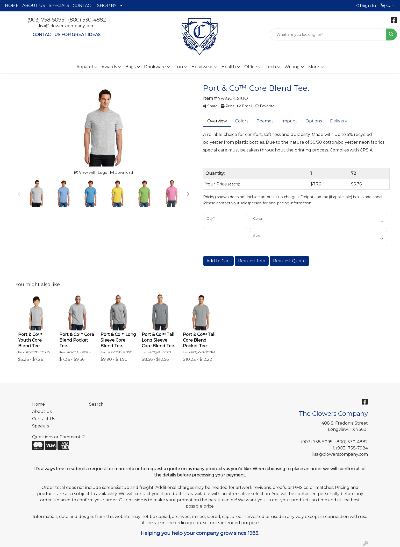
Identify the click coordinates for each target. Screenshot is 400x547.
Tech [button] (271, 66)
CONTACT (83, 5)
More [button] (313, 66)
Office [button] (250, 66)
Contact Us (43, 418)
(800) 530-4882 (87, 20)
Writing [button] (292, 66)
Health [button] (229, 66)
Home (38, 404)
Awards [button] (109, 66)
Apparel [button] (84, 66)
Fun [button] (178, 66)
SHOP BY (106, 5)
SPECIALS (59, 5)
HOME (12, 5)
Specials (40, 426)
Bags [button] (130, 66)
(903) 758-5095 (45, 20)
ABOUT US (33, 5)
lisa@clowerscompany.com (67, 25)
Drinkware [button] (155, 66)
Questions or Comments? (58, 436)
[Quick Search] (328, 34)
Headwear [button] (202, 66)
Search (96, 404)
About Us (42, 411)
